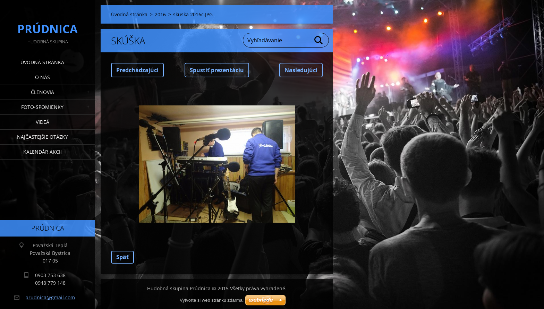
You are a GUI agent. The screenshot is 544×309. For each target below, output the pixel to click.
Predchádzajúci (137, 70)
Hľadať (318, 40)
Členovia (42, 92)
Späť (122, 257)
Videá (42, 122)
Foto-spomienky (42, 107)
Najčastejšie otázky (42, 137)
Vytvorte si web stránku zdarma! (212, 300)
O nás (42, 77)
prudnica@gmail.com (50, 297)
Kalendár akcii (42, 151)
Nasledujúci (300, 70)
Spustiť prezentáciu (217, 70)
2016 (160, 14)
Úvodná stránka (42, 62)
